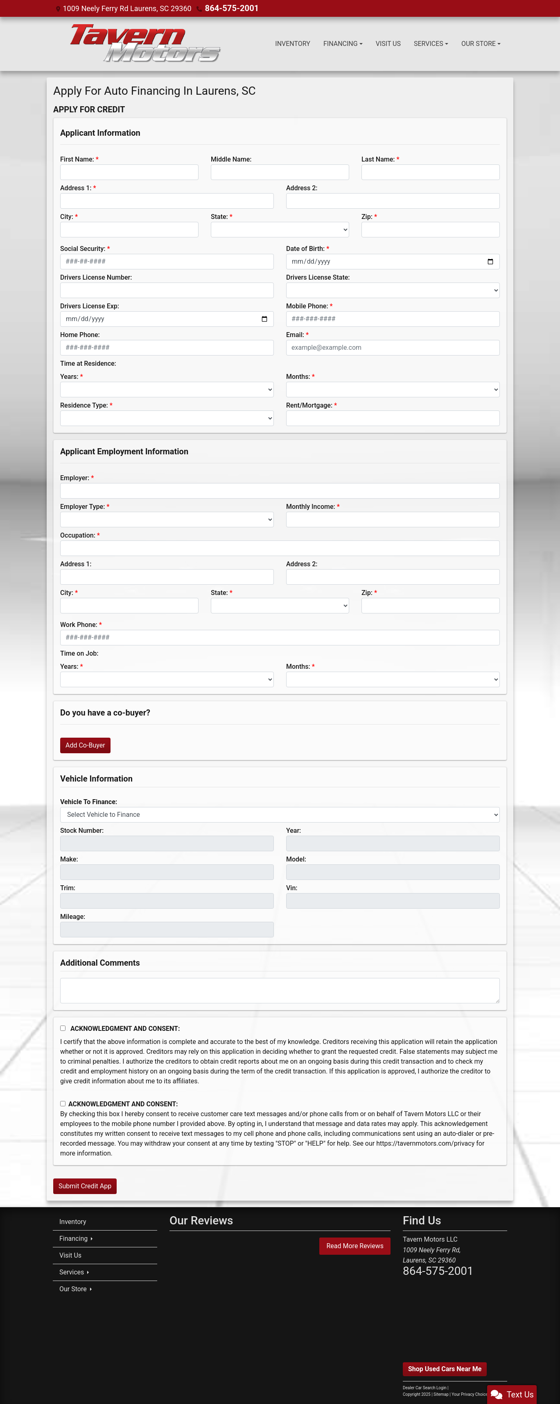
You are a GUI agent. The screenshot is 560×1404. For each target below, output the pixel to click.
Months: (298, 376)
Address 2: (301, 187)
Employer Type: (82, 506)
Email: (295, 334)
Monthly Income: (310, 506)
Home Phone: (80, 334)
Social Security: (83, 248)
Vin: (292, 887)
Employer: (74, 477)
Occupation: (77, 535)
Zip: (367, 216)
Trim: (67, 887)
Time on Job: (79, 653)
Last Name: (378, 159)
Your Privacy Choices (478, 1394)
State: (219, 216)
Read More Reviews (355, 1245)
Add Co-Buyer (85, 745)
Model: (296, 859)
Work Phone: (78, 624)
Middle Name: (231, 159)
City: (66, 216)
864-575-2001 (229, 8)
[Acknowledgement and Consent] (62, 1027)
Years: (69, 376)
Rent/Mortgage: (309, 405)
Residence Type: (84, 405)
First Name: (77, 159)
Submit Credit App (85, 1186)
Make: (69, 859)
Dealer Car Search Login (425, 1387)
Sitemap (441, 1394)
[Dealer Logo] (144, 43)
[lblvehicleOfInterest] (280, 814)
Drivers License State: (318, 277)
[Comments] (280, 990)
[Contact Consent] (62, 1103)
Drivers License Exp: (89, 306)
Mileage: (72, 916)
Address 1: (75, 187)
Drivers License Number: (96, 277)
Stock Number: (82, 830)
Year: (293, 830)
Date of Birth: (305, 248)
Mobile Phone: (307, 306)
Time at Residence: (88, 363)
